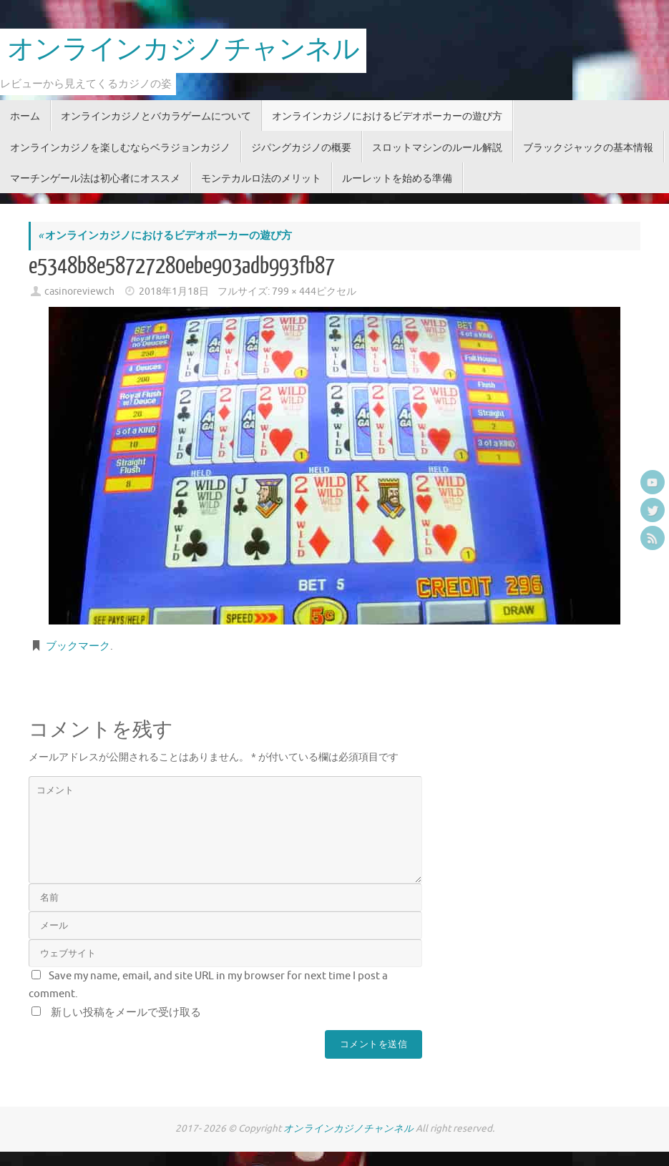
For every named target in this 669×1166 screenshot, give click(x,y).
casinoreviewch (79, 291)
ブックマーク (78, 646)
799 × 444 (294, 291)
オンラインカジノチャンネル (183, 50)
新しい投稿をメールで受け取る (126, 1012)
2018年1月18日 (174, 291)
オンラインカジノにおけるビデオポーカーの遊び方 (165, 235)
